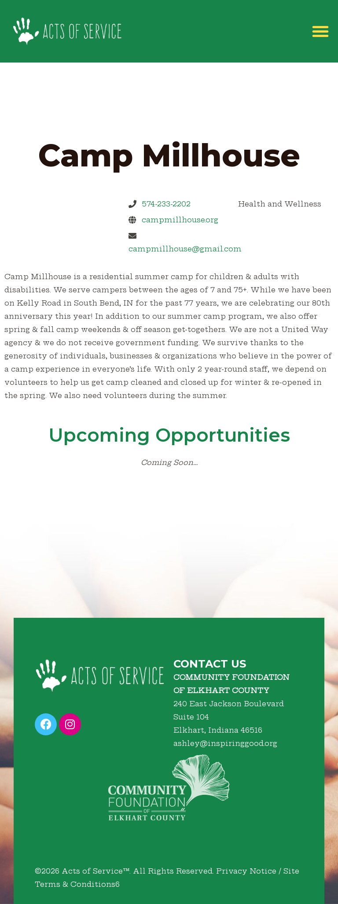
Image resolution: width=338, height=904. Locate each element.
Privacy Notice (246, 871)
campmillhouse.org (180, 219)
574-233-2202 (166, 203)
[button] (320, 31)
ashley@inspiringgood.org (225, 743)
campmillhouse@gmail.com (185, 248)
